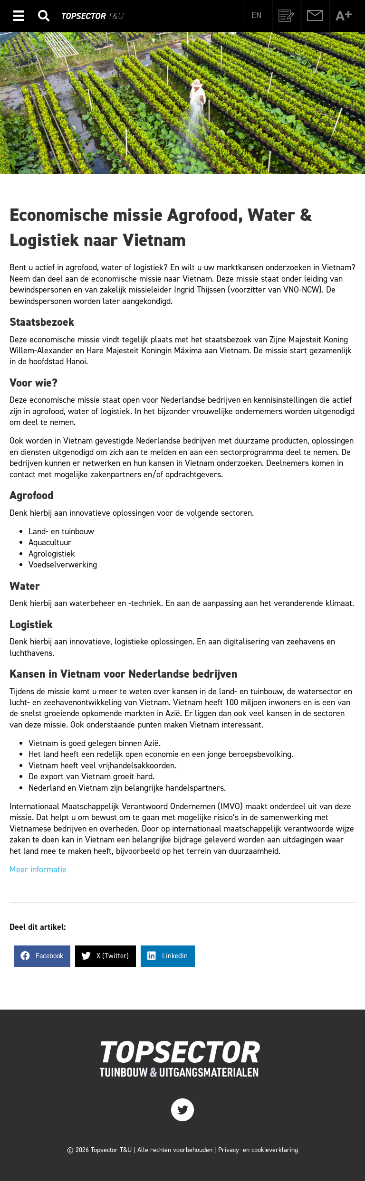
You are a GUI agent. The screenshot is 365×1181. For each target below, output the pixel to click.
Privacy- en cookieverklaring (258, 1149)
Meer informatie (38, 869)
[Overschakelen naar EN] (256, 14)
